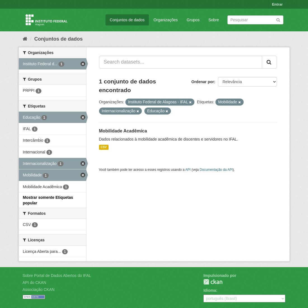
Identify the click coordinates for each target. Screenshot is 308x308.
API (188, 170)
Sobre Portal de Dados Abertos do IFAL (57, 275)
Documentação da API (216, 170)
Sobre (213, 20)
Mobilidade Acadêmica (123, 131)
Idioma (209, 290)
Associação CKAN (39, 289)
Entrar (277, 4)
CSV (104, 147)
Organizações (166, 20)
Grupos (193, 20)
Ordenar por (202, 82)
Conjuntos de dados (127, 20)
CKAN (212, 282)
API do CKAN (34, 282)
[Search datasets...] (180, 62)
